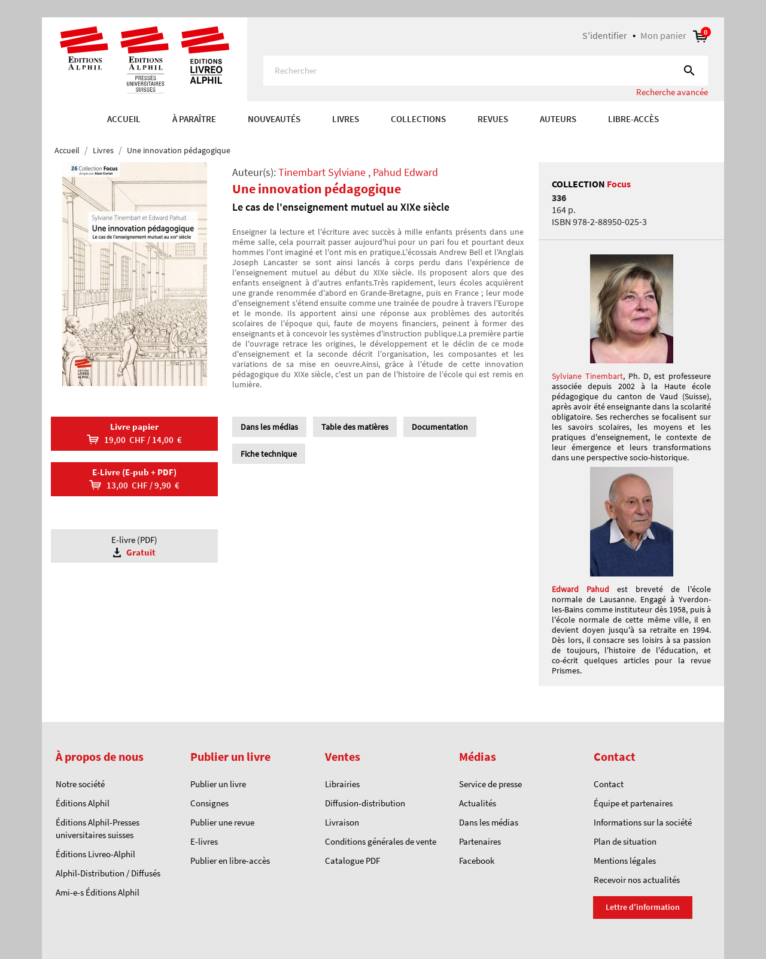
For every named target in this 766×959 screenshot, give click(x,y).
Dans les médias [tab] (269, 426)
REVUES (493, 119)
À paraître (194, 119)
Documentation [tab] (440, 426)
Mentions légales (625, 860)
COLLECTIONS (418, 119)
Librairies (342, 784)
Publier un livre (218, 784)
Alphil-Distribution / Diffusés (108, 873)
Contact (609, 784)
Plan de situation (625, 841)
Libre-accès (633, 119)
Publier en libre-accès (230, 860)
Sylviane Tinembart (587, 376)
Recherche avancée (672, 92)
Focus (619, 184)
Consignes (209, 803)
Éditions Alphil (83, 803)
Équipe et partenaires (633, 803)
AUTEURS (558, 119)
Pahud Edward (405, 172)
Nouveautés (274, 119)
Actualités (477, 803)
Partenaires (480, 841)
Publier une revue (222, 822)
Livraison (342, 822)
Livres (345, 119)
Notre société (80, 784)
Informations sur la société (643, 822)
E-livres (204, 841)
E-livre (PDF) (134, 546)
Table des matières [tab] (354, 426)
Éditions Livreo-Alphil (95, 854)
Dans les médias (488, 822)
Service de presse (490, 784)
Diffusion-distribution (365, 803)
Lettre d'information (643, 907)
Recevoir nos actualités (637, 879)
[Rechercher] (485, 71)
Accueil (124, 119)
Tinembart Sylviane (322, 172)
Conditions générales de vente (380, 841)
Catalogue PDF (352, 860)
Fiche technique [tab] (269, 453)
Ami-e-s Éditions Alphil (97, 892)
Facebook (476, 860)
